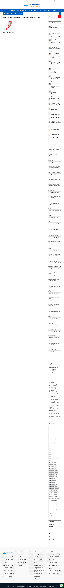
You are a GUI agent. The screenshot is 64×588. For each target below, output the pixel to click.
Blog (20, 564)
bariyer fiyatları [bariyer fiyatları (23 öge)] (51, 434)
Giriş (49, 536)
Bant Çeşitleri (51, 382)
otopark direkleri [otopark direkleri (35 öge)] (52, 478)
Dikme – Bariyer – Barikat (54, 391)
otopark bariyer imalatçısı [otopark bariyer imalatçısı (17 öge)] (53, 470)
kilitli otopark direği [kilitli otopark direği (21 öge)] (52, 513)
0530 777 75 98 (56, 564)
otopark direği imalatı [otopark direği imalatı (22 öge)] (52, 480)
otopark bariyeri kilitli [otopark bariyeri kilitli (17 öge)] (52, 468)
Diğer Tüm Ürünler (38, 578)
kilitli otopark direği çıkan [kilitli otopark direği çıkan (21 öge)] (53, 456)
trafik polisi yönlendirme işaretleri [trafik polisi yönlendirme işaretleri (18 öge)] (53, 501)
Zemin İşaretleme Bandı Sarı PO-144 (54, 223)
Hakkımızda (50, 364)
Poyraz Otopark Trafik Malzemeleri (13, 585)
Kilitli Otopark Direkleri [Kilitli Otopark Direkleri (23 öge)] (53, 446)
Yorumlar (51, 539)
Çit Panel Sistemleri (52, 385)
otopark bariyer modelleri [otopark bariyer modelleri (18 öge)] (53, 472)
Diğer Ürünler (51, 390)
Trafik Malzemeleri (52, 369)
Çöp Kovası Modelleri (53, 387)
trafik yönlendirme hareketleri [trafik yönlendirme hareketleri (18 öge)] (54, 505)
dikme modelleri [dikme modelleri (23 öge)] (51, 444)
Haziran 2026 (51, 524)
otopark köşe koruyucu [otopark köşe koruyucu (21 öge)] (53, 486)
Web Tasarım (23, 585)
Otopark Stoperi (38, 559)
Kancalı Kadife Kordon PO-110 (53, 337)
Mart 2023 (50, 527)
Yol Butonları (51, 418)
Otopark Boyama (23, 562)
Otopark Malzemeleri (53, 367)
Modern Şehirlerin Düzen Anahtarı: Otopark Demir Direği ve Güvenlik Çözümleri (54, 180)
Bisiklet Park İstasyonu (53, 384)
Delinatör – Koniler (52, 388)
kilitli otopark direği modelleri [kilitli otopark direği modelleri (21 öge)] (54, 452)
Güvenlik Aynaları (52, 396)
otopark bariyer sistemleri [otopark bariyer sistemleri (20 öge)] (53, 476)
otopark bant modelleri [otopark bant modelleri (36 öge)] (53, 462)
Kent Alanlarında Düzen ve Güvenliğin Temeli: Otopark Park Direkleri (53, 154)
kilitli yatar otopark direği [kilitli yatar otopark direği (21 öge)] (53, 458)
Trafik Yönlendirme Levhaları (54, 416)
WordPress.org (51, 541)
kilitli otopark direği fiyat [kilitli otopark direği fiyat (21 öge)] (53, 448)
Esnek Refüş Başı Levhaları (54, 393)
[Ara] (60, 13)
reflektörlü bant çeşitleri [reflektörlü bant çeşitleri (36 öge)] (53, 494)
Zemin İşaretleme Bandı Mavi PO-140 (54, 235)
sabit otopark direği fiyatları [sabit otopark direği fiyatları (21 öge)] (53, 496)
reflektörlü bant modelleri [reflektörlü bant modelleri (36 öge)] (53, 492)
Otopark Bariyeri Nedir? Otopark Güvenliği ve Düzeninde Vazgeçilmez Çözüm (54, 185)
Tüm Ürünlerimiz (22, 561)
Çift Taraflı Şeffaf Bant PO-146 (53, 217)
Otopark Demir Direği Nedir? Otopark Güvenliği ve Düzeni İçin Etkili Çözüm (53, 176)
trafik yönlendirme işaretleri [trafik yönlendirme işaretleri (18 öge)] (53, 507)
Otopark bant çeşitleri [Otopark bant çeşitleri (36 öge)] (52, 464)
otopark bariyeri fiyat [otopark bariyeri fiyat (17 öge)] (52, 466)
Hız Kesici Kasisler (52, 398)
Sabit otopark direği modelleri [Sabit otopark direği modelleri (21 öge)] (54, 498)
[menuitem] (6, 10)
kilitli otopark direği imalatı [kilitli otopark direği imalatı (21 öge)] (53, 450)
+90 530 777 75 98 (8, 0)
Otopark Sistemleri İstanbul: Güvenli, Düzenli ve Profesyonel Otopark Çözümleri (54, 167)
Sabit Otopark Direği (52, 410)
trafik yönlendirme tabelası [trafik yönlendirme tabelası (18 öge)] (53, 511)
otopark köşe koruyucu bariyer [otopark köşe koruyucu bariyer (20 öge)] (54, 488)
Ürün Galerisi (51, 370)
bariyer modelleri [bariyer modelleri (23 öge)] (52, 436)
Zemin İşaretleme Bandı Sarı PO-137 (54, 244)
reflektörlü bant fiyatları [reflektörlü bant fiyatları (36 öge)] (53, 490)
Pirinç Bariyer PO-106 (52, 349)
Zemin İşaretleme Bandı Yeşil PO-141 (54, 233)
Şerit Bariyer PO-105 (51, 351)
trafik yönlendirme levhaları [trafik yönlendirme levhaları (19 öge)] (53, 509)
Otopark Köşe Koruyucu (53, 402)
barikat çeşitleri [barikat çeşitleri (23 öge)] (51, 432)
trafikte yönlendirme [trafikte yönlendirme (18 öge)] (52, 503)
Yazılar (50, 538)
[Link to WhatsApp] (60, 1)
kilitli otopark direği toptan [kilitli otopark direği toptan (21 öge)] (53, 454)
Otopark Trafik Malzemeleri (54, 404)
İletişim (49, 366)
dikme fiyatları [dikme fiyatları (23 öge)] (51, 442)
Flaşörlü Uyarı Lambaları (53, 394)
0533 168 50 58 (55, 562)
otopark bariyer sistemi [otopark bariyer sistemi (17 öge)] (53, 474)
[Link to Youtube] (58, 1)
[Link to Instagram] (56, 1)
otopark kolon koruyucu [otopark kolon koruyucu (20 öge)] (53, 484)
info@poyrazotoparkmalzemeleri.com (23, 0)
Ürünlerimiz (50, 372)
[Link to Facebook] (54, 1)
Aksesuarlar (51, 381)
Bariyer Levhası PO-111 (52, 335)
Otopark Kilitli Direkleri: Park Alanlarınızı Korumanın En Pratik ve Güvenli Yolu (54, 149)
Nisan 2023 (50, 526)
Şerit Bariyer (51, 411)
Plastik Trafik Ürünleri (53, 408)
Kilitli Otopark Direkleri (53, 399)
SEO (26, 585)
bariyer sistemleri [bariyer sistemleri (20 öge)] (52, 438)
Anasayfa (50, 363)
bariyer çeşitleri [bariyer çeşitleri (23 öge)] (51, 440)
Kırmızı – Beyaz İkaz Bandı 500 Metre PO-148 (8, 32)
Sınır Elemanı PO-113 (52, 329)
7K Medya (29, 585)
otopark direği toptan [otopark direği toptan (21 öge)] (52, 482)
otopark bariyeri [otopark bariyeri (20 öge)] (52, 515)
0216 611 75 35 (54, 561)
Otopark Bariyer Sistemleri (54, 401)
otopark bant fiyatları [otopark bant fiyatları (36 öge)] (52, 460)
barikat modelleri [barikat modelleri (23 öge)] (52, 430)
